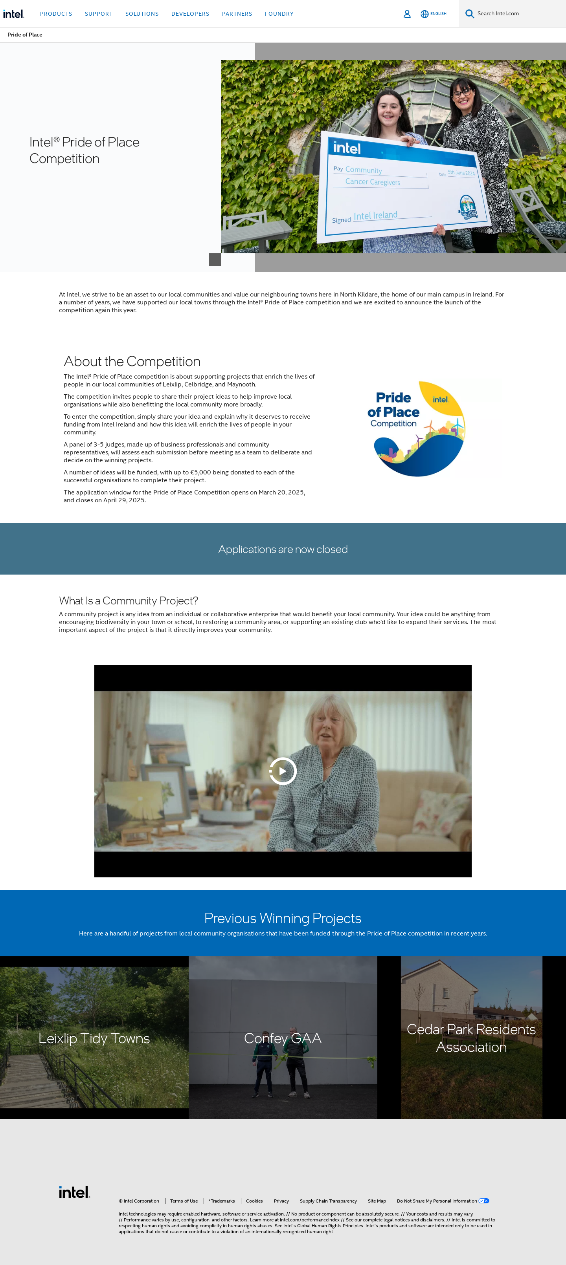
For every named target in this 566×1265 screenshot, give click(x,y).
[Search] (469, 13)
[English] (433, 13)
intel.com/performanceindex (310, 1220)
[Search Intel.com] (520, 14)
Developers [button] (190, 13)
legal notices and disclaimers (414, 1220)
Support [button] (99, 13)
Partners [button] (237, 13)
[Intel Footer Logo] (74, 1191)
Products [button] (56, 13)
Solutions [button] (142, 13)
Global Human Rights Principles (330, 1225)
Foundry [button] (279, 13)
